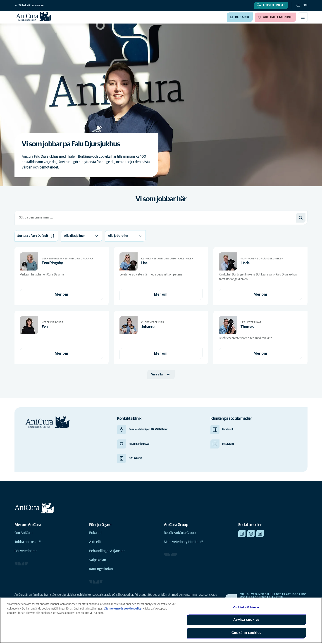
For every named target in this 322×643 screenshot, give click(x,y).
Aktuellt (95, 542)
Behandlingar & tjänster (107, 551)
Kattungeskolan (101, 569)
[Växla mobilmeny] (303, 17)
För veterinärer (25, 551)
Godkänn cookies (246, 633)
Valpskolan (97, 560)
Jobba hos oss (27, 542)
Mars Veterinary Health (183, 542)
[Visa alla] (161, 374)
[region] (161, 620)
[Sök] (300, 218)
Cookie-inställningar (246, 607)
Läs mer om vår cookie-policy (122, 608)
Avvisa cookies (246, 620)
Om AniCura (23, 533)
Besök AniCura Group (180, 533)
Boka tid (95, 533)
